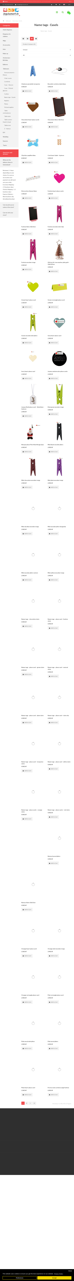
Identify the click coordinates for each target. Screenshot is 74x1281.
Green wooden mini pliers (29, 346)
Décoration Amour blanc (29, 191)
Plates (5, 104)
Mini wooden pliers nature (29, 626)
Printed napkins (8, 107)
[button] (9, 162)
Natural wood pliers (54, 909)
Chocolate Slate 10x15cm (56, 120)
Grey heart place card (54, 346)
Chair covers (7, 78)
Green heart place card (28, 300)
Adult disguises (7, 30)
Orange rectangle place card (30, 1048)
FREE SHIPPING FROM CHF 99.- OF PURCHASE (37, 1)
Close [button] (70, 1271)
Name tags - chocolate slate (30, 672)
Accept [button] (54, 1278)
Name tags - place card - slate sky (58, 768)
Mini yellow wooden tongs (56, 626)
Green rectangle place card (56, 300)
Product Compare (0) (29, 44)
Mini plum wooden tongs (55, 533)
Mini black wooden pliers (55, 487)
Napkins (6, 100)
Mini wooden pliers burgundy (57, 579)
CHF (69, 4)
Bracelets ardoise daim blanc (57, 84)
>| (34, 1156)
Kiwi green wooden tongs (56, 439)
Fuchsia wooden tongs (28, 262)
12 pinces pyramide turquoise (30, 84)
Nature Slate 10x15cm (28, 955)
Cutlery (6, 94)
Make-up (5, 53)
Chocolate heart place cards (30, 120)
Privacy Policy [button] (58, 1274)
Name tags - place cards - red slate (59, 863)
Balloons (5, 64)
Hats (4, 49)
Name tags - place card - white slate (59, 815)
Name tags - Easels (17, 21)
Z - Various (7, 128)
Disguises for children (7, 35)
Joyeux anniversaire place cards (58, 392)
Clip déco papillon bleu (28, 155)
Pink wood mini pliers (28, 1094)
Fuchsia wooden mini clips (56, 226)
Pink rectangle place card (56, 1048)
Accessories (6, 45)
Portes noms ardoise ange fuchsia (58, 1140)
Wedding (5, 137)
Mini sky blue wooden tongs (30, 579)
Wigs (4, 40)
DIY (4, 132)
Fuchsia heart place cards (56, 191)
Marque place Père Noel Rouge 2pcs (32, 487)
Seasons (5, 141)
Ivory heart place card (28, 392)
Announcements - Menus (9, 74)
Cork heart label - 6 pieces (56, 155)
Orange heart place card (29, 1002)
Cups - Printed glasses (8, 89)
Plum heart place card (28, 1140)
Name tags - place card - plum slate (32, 768)
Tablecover (7, 125)
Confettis (6, 81)
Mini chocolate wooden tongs (30, 533)
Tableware (8, 21)
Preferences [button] (19, 1278)
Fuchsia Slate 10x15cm (28, 226)
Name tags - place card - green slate (32, 720)
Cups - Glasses (8, 85)
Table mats (7, 116)
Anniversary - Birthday (7, 59)
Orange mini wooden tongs (56, 1002)
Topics (5, 145)
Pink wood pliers (53, 1094)
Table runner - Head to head (8, 121)
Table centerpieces (7, 112)
